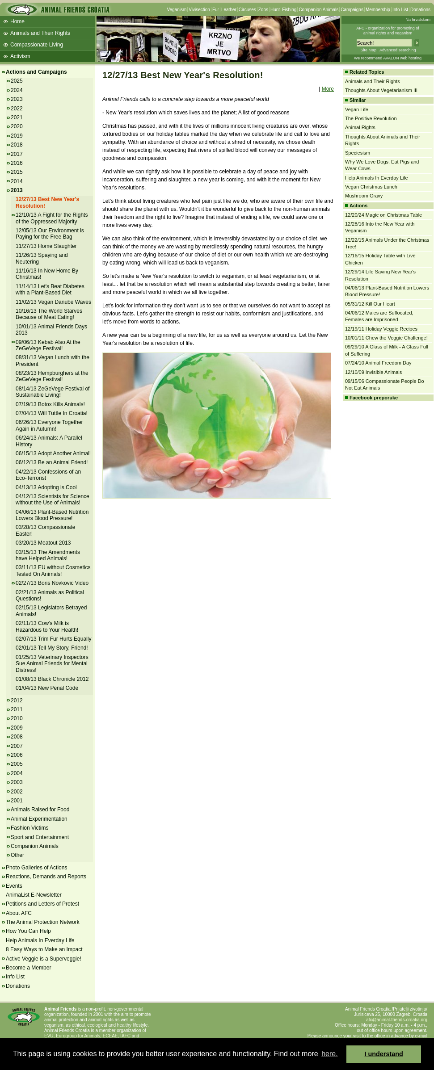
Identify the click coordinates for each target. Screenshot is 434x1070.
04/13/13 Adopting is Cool (46, 487)
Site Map (368, 50)
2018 (17, 145)
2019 (17, 136)
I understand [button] (384, 1053)
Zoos (263, 9)
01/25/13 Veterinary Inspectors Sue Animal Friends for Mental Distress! (52, 663)
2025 (17, 81)
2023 (17, 99)
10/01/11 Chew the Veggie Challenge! (386, 337)
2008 (17, 737)
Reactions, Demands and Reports (46, 876)
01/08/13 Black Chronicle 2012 (52, 679)
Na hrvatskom (417, 19)
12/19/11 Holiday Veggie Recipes (381, 328)
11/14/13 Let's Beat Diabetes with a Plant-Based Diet (50, 289)
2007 (17, 746)
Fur (215, 9)
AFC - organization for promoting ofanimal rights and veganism (387, 30)
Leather (228, 9)
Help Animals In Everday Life (40, 940)
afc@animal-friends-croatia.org (396, 1019)
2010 (17, 718)
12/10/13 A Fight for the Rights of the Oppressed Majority (52, 218)
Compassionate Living (36, 45)
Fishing (289, 9)
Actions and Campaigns (36, 72)
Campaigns (352, 9)
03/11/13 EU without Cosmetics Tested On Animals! (53, 570)
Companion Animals (318, 9)
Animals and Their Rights (40, 33)
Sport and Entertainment (40, 837)
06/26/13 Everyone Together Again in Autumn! (49, 425)
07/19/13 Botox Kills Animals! (50, 404)
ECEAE (110, 1035)
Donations (420, 9)
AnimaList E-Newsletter (34, 895)
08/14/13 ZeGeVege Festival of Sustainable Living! (52, 392)
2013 (17, 190)
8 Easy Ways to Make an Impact (44, 949)
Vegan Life (356, 109)
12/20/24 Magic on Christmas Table (383, 215)
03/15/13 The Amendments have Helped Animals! (48, 555)
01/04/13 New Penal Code (47, 688)
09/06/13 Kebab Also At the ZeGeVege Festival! (48, 345)
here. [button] (329, 1053)
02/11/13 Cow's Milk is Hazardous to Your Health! (47, 626)
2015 (17, 172)
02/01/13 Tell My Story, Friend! (52, 648)
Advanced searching (397, 50)
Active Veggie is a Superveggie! (43, 959)
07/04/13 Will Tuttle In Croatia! (52, 413)
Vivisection (199, 9)
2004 (17, 773)
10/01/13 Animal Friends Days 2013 (51, 329)
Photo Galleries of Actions (36, 867)
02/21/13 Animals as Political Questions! (50, 595)
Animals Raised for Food (40, 809)
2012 (17, 700)
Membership (378, 9)
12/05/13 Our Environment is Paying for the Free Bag (50, 233)
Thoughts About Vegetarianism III (381, 90)
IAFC (125, 1035)
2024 (17, 90)
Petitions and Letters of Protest (42, 904)
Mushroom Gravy (364, 195)
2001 (17, 800)
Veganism (176, 9)
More (328, 89)
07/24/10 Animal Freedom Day (378, 362)
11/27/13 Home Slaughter (46, 246)
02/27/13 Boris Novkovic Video (52, 583)
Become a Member (28, 968)
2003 (17, 782)
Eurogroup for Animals (78, 1035)
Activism (20, 56)
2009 (17, 728)
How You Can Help (28, 931)
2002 (17, 792)
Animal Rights (360, 127)
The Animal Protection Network (43, 922)
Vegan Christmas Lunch (371, 186)
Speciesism (357, 152)
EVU (49, 1035)
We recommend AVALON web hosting (387, 58)
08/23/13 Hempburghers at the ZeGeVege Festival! (52, 376)
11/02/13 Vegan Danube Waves (53, 302)
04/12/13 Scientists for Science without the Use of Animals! (52, 499)
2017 (17, 154)
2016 (17, 163)
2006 (17, 755)
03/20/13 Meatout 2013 (43, 543)
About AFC (19, 913)
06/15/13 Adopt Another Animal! (53, 453)
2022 (17, 108)
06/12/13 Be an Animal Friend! (52, 462)
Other (17, 855)
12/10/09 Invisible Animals (373, 372)
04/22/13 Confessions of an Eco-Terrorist (48, 475)
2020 (17, 126)
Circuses (247, 9)
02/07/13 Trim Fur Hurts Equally (53, 639)
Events (14, 886)
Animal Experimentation (39, 819)
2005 (17, 764)
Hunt (275, 9)
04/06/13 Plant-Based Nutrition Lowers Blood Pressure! (52, 515)
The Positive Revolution (371, 118)
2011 (17, 709)
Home (17, 21)
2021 (17, 117)
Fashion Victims (29, 828)
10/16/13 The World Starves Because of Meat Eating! (49, 314)
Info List (400, 9)
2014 (17, 181)
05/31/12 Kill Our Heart (370, 303)
